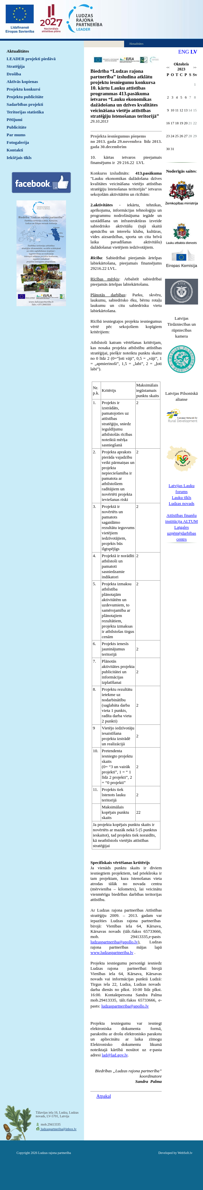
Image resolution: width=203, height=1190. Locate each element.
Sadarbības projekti (25, 104)
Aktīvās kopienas (22, 81)
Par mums (16, 134)
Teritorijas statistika (25, 111)
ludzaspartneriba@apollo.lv (125, 1006)
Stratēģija (16, 66)
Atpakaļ (103, 1096)
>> (194, 67)
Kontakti (15, 149)
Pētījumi (14, 119)
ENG (183, 52)
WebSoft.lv (185, 1153)
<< (167, 67)
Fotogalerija (18, 142)
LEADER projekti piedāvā (31, 58)
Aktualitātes (18, 51)
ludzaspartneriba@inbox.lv (58, 1129)
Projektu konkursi (23, 89)
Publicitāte (16, 127)
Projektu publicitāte (25, 96)
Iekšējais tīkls (19, 157)
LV (193, 52)
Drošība (14, 73)
